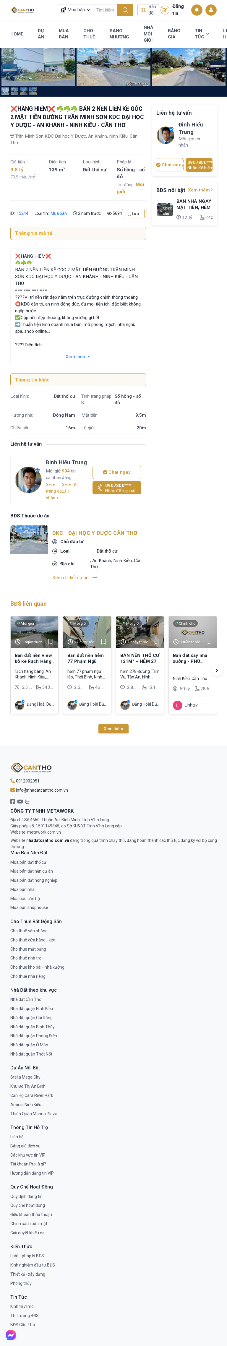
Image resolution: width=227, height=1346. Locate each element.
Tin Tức (202, 34)
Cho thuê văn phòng (29, 930)
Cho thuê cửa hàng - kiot (33, 940)
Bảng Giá (174, 34)
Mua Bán (64, 34)
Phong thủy (21, 1283)
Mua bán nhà (22, 889)
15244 (22, 213)
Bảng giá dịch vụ (25, 1146)
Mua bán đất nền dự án (31, 871)
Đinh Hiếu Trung (66, 462)
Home (16, 34)
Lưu (133, 213)
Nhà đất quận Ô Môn (29, 1045)
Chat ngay (117, 472)
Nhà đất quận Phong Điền (33, 1035)
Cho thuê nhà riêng (28, 976)
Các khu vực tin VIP (28, 1155)
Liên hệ (16, 1136)
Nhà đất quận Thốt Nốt (31, 1054)
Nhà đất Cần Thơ (25, 999)
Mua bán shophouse (29, 907)
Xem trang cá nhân (54, 491)
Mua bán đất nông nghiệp (33, 880)
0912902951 (25, 781)
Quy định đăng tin (26, 1196)
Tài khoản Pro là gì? (28, 1164)
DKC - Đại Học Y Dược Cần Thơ (94, 533)
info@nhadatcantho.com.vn (39, 790)
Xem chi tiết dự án (74, 577)
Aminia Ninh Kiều (25, 1104)
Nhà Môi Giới (148, 34)
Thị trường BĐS (24, 1315)
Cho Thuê (89, 34)
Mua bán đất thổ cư (28, 862)
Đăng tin (172, 9)
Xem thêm (78, 356)
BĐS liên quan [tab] (28, 603)
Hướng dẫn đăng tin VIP (32, 1173)
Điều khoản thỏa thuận (31, 1214)
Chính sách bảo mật (28, 1223)
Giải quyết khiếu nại (28, 1232)
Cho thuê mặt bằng (28, 949)
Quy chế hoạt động (27, 1205)
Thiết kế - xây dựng (27, 1274)
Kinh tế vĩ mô (22, 1306)
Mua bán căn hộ (25, 898)
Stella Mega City (25, 1077)
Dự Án (41, 34)
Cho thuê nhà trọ (25, 958)
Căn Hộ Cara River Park (31, 1095)
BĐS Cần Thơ (22, 1324)
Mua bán (59, 213)
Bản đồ (148, 10)
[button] (217, 670)
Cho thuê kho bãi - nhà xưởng (37, 967)
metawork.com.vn (44, 832)
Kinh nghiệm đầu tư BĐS (32, 1265)
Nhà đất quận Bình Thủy (32, 1026)
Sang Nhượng (119, 34)
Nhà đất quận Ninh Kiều (31, 1008)
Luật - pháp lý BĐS (27, 1256)
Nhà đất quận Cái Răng (31, 1017)
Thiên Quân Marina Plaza (33, 1113)
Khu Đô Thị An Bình (28, 1086)
